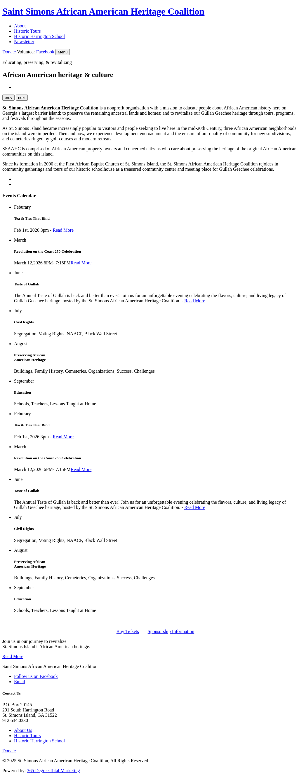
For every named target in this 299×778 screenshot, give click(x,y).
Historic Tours (27, 31)
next (21, 97)
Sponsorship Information (171, 631)
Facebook (45, 51)
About (20, 25)
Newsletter (24, 41)
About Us (23, 730)
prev (8, 97)
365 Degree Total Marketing (53, 770)
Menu (62, 52)
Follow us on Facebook (36, 676)
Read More (63, 230)
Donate (9, 51)
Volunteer (26, 51)
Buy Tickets (128, 631)
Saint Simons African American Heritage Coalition (103, 11)
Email (19, 681)
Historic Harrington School (39, 36)
